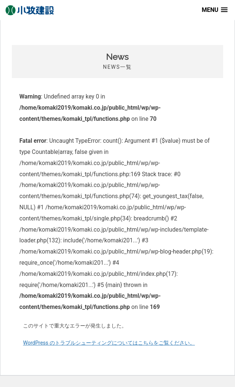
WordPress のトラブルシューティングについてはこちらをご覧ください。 (109, 343)
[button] (214, 10)
